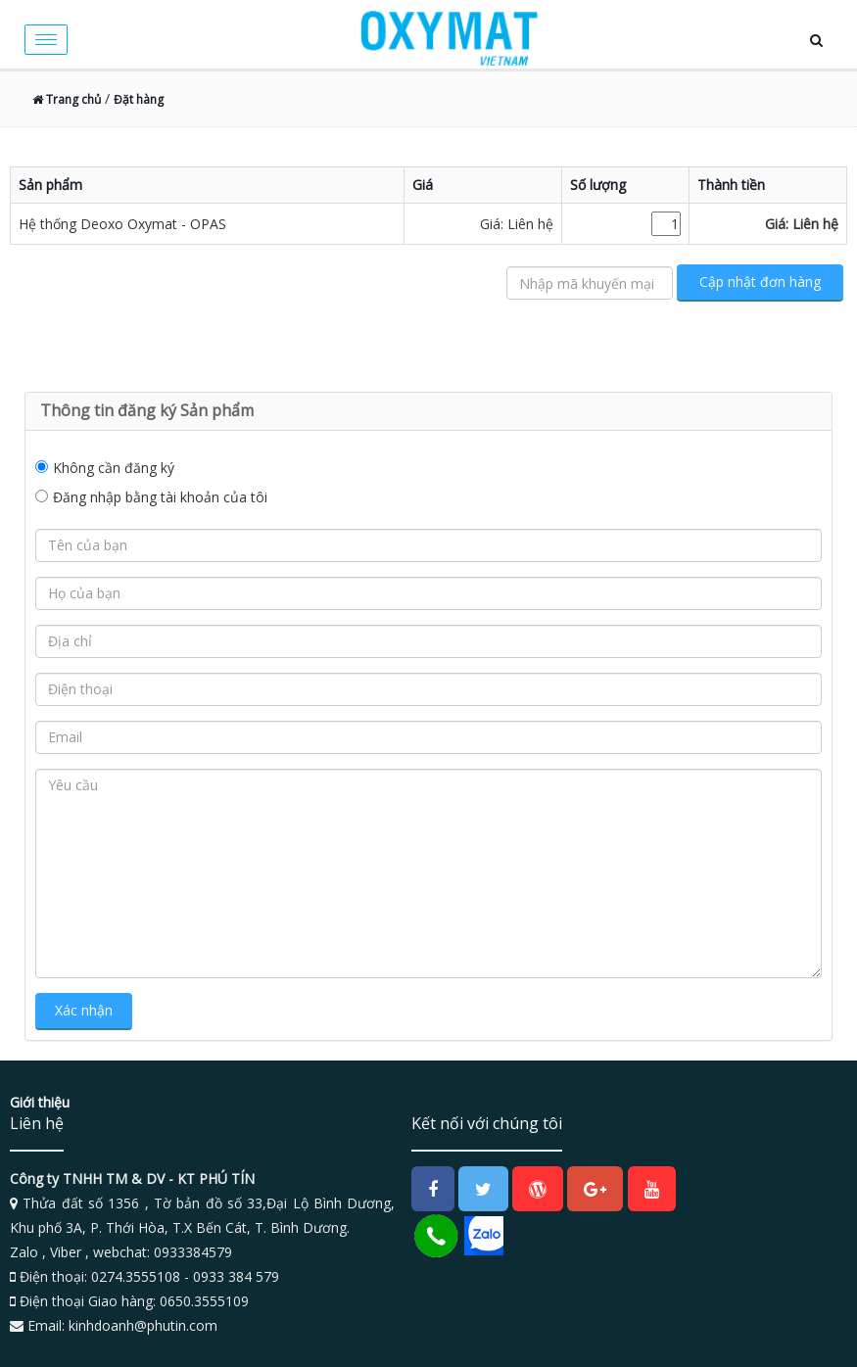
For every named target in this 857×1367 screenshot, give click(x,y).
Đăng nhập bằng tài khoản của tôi (160, 497)
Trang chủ (66, 99)
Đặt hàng (139, 99)
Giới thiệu (40, 1102)
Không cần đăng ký (113, 467)
